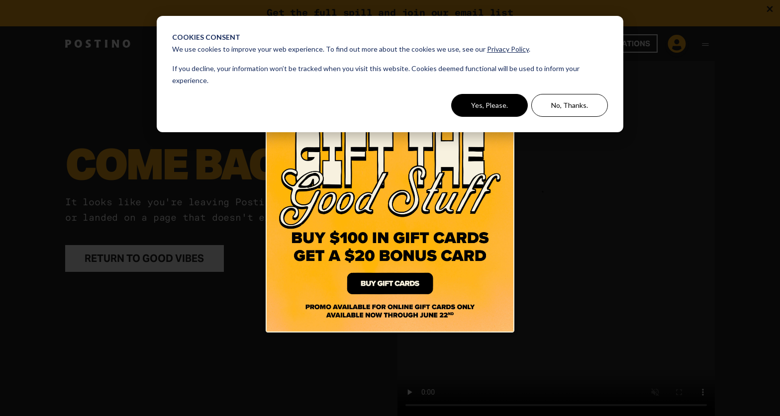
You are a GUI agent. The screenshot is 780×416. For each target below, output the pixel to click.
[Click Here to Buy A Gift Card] (390, 208)
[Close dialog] (507, 74)
